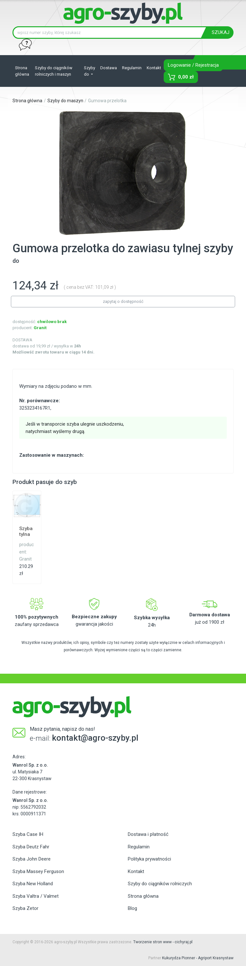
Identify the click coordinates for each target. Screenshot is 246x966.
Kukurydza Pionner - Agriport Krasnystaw (198, 958)
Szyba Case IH (27, 834)
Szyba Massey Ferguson (38, 871)
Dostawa (108, 67)
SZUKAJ (220, 32)
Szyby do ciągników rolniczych (160, 884)
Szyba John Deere (31, 859)
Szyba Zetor (25, 908)
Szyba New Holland (32, 884)
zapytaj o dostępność (123, 301)
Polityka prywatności (149, 859)
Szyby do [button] (89, 71)
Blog (132, 908)
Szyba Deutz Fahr (30, 847)
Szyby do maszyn (65, 100)
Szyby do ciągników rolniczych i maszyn (53, 71)
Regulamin (132, 67)
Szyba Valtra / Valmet (35, 896)
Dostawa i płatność (148, 834)
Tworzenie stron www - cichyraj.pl (163, 942)
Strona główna (22, 71)
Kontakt (154, 67)
